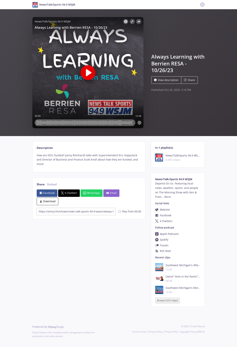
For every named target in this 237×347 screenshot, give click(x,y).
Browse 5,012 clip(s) (167, 300)
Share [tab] (41, 184)
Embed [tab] (52, 184)
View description (166, 80)
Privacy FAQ (171, 331)
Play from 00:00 (129, 211)
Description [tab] (45, 148)
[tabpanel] (89, 159)
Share (189, 80)
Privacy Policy (155, 331)
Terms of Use (139, 331)
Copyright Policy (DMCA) (192, 331)
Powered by (48, 326)
